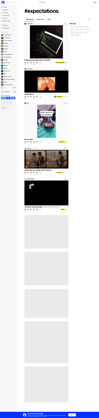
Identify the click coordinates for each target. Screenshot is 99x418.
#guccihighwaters (79, 26)
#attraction (78, 35)
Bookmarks (5, 28)
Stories (8, 18)
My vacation (28, 139)
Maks (28, 103)
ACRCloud (3, 108)
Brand (8, 101)
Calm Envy (29, 148)
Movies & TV (59, 172)
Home (4, 7)
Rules (6, 103)
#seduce (86, 26)
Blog (2, 101)
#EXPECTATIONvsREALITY (51, 207)
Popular (4, 10)
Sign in (72, 415)
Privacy (3, 103)
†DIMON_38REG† (30, 178)
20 (67, 62)
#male (85, 32)
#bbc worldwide (78, 32)
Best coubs (5, 16)
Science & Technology (60, 62)
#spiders (88, 29)
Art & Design (59, 96)
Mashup (62, 209)
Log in (95, 2)
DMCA (9, 103)
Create (42, 2)
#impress (83, 29)
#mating (77, 29)
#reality (72, 26)
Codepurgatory (30, 23)
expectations (28, 94)
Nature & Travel (62, 141)
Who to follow (5, 21)
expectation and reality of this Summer (37, 170)
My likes (4, 25)
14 (67, 209)
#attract (72, 29)
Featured (4, 13)
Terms (11, 101)
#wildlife (72, 35)
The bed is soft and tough (33, 207)
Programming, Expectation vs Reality (37, 60)
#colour (72, 32)
